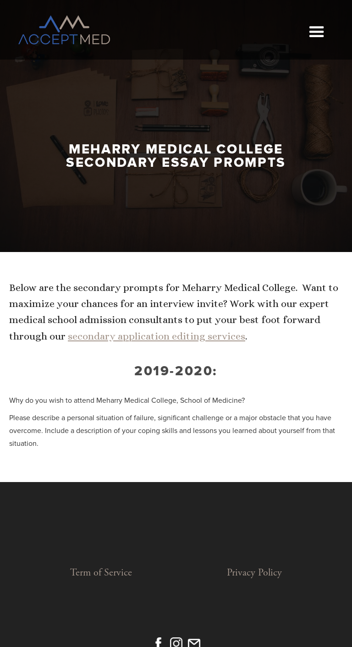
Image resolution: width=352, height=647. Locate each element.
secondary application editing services (156, 336)
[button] (316, 30)
